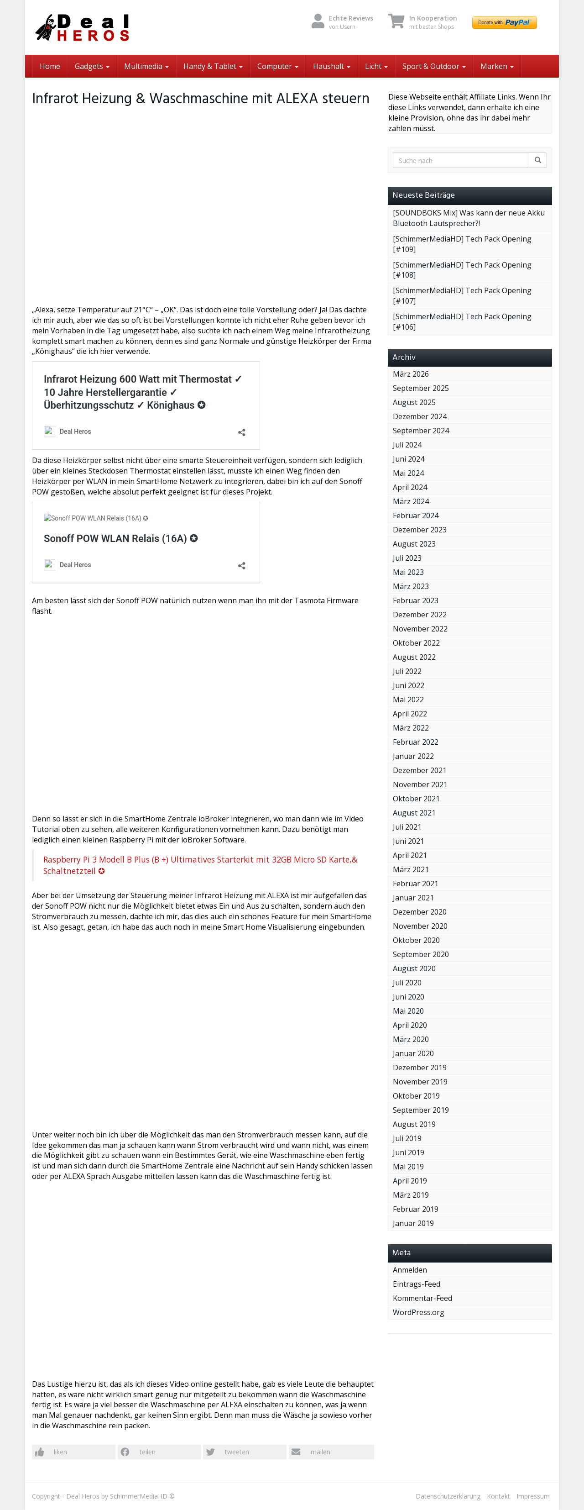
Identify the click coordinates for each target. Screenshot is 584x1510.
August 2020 (414, 968)
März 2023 (411, 586)
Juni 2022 (408, 685)
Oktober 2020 (416, 940)
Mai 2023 (408, 572)
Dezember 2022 (420, 615)
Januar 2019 (413, 1223)
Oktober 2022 (416, 643)
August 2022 (414, 657)
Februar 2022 (415, 742)
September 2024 (421, 431)
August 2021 (414, 813)
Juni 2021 (408, 841)
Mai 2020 (408, 1011)
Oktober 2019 (416, 1096)
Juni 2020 (408, 997)
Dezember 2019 (420, 1068)
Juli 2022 (407, 671)
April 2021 (410, 855)
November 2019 (420, 1082)
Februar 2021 (415, 884)
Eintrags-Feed (416, 1284)
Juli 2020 (407, 983)
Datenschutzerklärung (448, 1496)
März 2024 (411, 501)
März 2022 (411, 728)
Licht (376, 66)
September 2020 (421, 954)
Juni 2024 (408, 459)
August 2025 (414, 402)
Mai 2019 (408, 1167)
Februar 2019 (415, 1209)
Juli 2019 (407, 1138)
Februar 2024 (415, 515)
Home (50, 66)
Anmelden (410, 1270)
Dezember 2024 (420, 416)
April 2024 (410, 487)
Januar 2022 (413, 756)
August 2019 (414, 1124)
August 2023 (414, 544)
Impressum (533, 1496)
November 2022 (420, 629)
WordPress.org (418, 1312)
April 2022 (410, 714)
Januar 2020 (413, 1053)
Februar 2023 (415, 600)
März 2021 (411, 869)
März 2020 (411, 1039)
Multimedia (146, 66)
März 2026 (411, 374)
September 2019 (421, 1110)
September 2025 (421, 388)
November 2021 (420, 784)
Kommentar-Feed (422, 1298)
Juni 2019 (408, 1152)
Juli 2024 (407, 445)
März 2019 (411, 1195)
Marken (497, 66)
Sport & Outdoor (434, 66)
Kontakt (498, 1496)
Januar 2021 (413, 898)
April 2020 (410, 1025)
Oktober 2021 (416, 799)
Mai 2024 (408, 473)
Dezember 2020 (420, 912)
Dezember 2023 (420, 530)
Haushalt (331, 66)
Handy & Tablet (213, 66)
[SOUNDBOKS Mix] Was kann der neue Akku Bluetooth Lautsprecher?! (469, 218)
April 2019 (410, 1181)
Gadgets (92, 66)
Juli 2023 (407, 558)
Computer (277, 66)
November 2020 (420, 926)
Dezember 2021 (420, 770)
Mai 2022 (408, 699)
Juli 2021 (407, 827)
